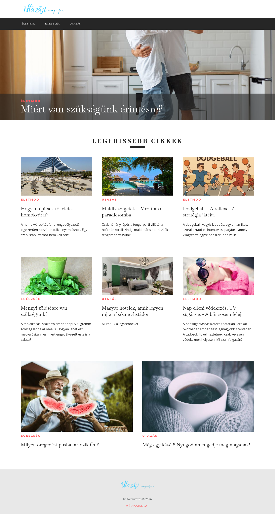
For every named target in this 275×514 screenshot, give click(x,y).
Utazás (109, 199)
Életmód (31, 101)
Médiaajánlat (137, 506)
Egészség (31, 299)
